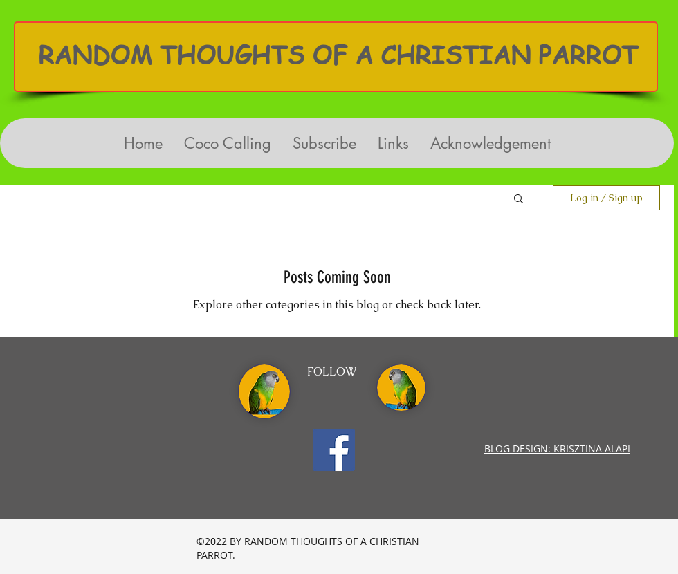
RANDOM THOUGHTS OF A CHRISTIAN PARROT (338, 54)
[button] (518, 199)
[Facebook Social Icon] (334, 450)
